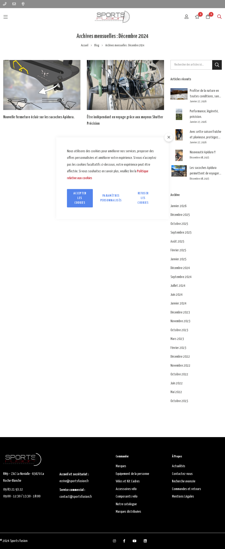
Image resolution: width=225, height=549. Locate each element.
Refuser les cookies (143, 198)
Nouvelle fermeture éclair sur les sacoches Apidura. (38, 117)
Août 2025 (177, 241)
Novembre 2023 (180, 321)
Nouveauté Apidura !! (202, 152)
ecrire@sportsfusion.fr (74, 481)
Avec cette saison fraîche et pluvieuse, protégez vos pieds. (205, 135)
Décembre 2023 (180, 312)
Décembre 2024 (180, 268)
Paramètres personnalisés (111, 198)
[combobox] (196, 65)
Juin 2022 (176, 383)
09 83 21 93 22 (13, 489)
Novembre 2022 (180, 365)
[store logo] (112, 17)
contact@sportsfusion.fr (76, 497)
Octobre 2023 (179, 330)
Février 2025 (178, 250)
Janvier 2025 (178, 259)
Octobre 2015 (179, 401)
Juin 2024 (176, 295)
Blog (97, 45)
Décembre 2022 (180, 357)
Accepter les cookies (79, 198)
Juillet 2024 (177, 286)
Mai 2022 (176, 392)
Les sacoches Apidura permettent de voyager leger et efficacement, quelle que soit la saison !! (206, 171)
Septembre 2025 (181, 232)
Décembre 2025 (180, 215)
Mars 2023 (177, 339)
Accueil (85, 45)
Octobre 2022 (179, 374)
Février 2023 (178, 348)
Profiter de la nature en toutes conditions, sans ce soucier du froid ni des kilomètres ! (205, 94)
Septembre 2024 (181, 277)
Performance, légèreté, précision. (204, 114)
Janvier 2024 (178, 303)
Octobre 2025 (179, 224)
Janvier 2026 (178, 206)
